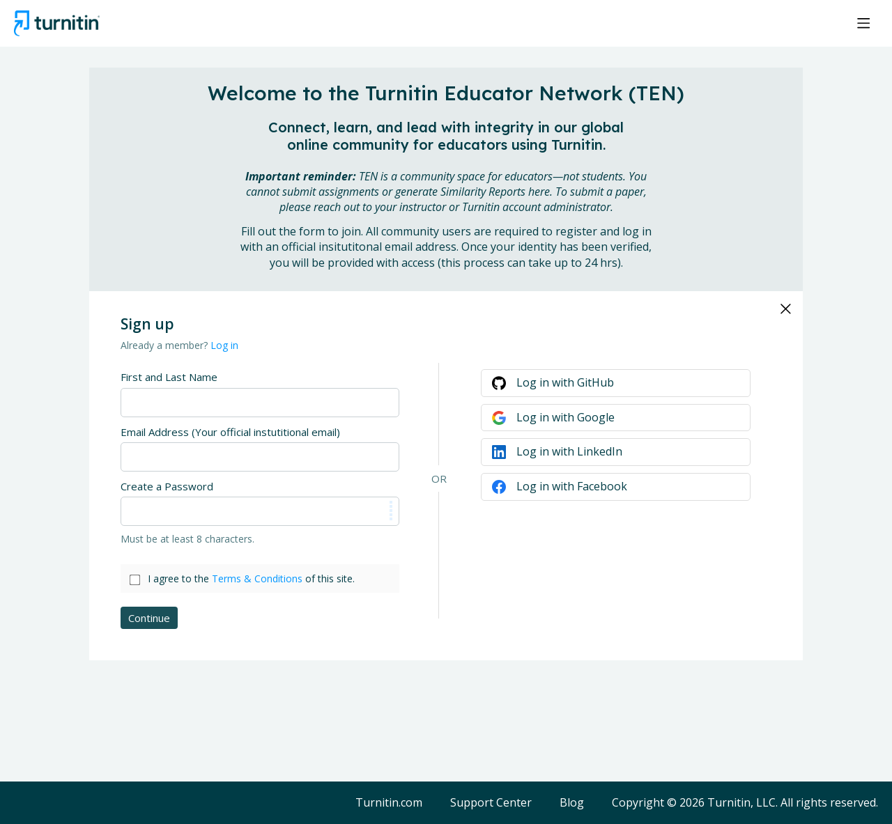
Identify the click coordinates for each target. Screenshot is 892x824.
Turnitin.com (388, 803)
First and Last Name (169, 377)
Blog (572, 803)
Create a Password (167, 486)
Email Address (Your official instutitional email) (230, 432)
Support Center (491, 803)
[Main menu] (863, 23)
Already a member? (179, 345)
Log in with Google (565, 417)
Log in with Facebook (571, 486)
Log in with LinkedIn (569, 451)
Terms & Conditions (257, 578)
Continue (149, 618)
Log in (224, 345)
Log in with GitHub (565, 382)
